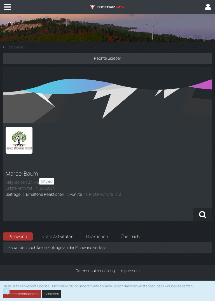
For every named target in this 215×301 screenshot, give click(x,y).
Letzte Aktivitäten (57, 236)
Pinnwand (17, 236)
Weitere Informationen (22, 293)
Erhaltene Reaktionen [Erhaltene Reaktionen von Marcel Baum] (45, 194)
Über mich (130, 236)
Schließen (52, 293)
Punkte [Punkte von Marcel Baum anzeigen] (76, 194)
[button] (7, 7)
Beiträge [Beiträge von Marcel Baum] (13, 194)
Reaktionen (97, 236)
